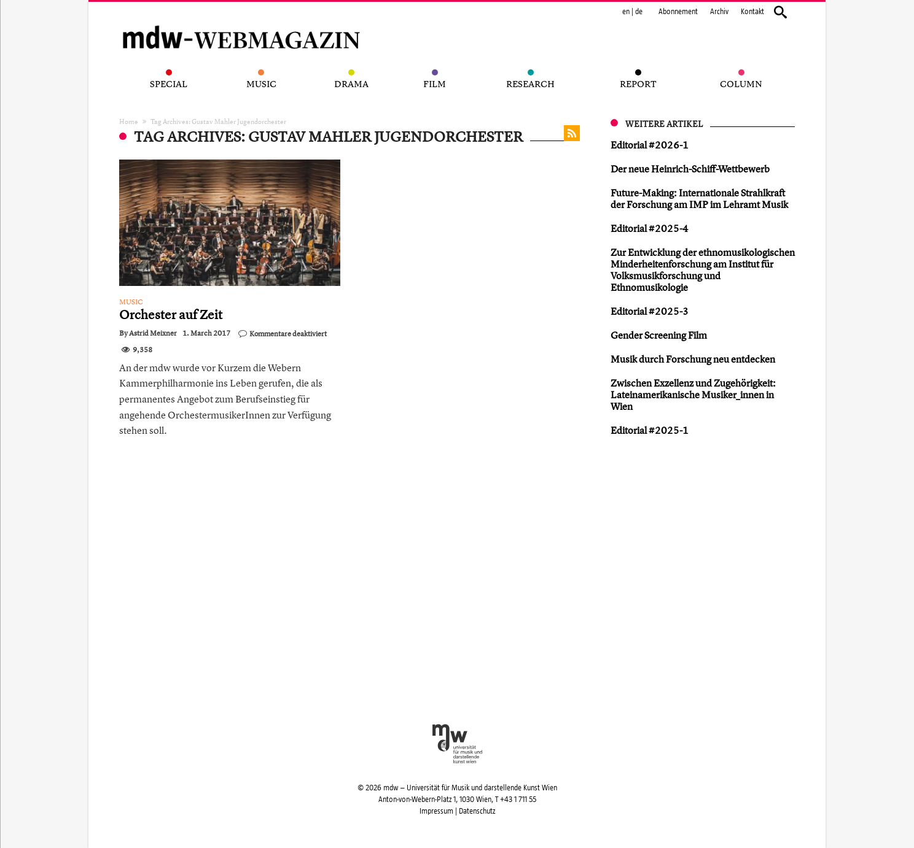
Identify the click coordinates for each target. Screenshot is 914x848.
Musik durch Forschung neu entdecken (693, 359)
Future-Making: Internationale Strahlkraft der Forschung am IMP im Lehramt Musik (699, 198)
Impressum (436, 811)
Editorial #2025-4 (650, 228)
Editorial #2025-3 (650, 311)
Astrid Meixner (153, 333)
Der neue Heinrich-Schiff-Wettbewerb (690, 168)
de (639, 11)
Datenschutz (477, 811)
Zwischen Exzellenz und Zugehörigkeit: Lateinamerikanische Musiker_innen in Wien (693, 394)
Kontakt (752, 11)
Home (128, 121)
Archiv (719, 11)
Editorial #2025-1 (650, 430)
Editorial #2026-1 (650, 145)
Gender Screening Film (659, 335)
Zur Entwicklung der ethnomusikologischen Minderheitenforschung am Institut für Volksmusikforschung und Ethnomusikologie (703, 269)
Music (131, 302)
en (626, 11)
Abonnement (678, 11)
